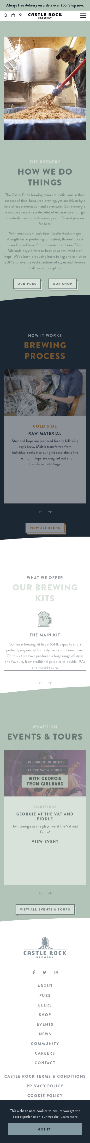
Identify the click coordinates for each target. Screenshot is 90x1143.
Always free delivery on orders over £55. (36, 5)
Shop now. (76, 5)
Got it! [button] (45, 1129)
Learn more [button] (69, 1116)
